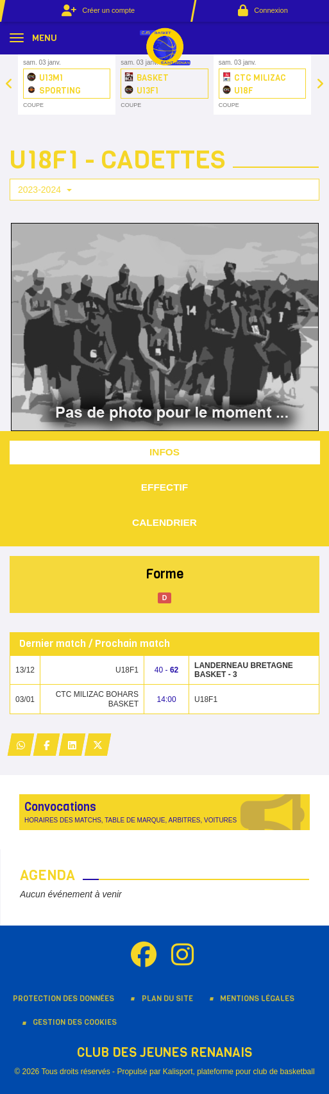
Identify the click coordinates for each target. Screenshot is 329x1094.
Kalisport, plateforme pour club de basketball (239, 1071)
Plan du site (167, 998)
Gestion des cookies (75, 1022)
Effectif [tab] (165, 487)
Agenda (47, 875)
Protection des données (63, 998)
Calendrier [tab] (164, 522)
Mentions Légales (257, 998)
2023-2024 (45, 189)
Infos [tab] (164, 451)
